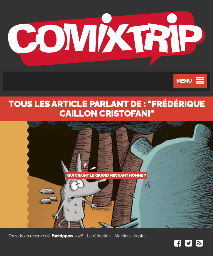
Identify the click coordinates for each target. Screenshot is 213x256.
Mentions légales (130, 236)
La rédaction (99, 236)
